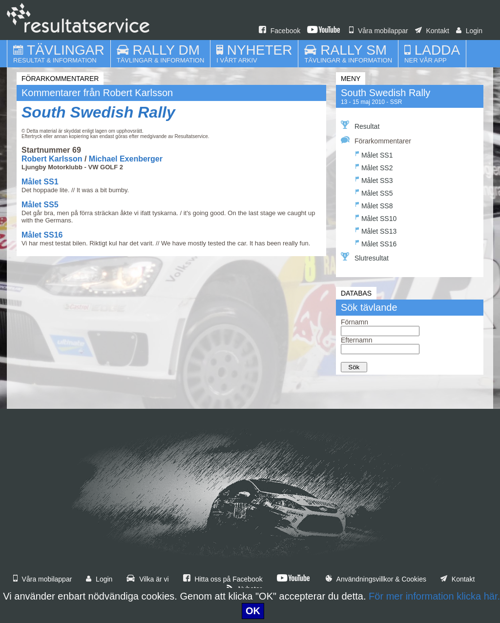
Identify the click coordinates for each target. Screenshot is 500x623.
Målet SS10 (375, 217)
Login (469, 31)
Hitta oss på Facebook (223, 579)
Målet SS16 (41, 235)
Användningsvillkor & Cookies (376, 579)
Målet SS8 (374, 205)
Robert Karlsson (51, 159)
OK (253, 610)
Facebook (279, 31)
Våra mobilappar (378, 31)
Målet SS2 (374, 166)
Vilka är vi (147, 579)
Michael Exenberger (126, 159)
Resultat (360, 125)
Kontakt (432, 31)
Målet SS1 (40, 182)
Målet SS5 (40, 205)
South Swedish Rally (98, 112)
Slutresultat (365, 257)
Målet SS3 (374, 179)
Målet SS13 (375, 230)
